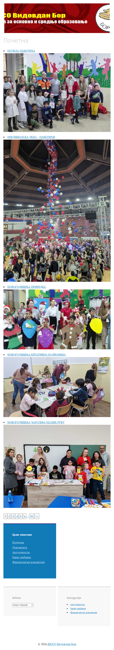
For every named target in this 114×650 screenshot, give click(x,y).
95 (31, 516)
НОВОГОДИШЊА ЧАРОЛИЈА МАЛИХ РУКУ (36, 422)
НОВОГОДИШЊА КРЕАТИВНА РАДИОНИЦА (36, 354)
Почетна (18, 542)
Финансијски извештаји (28, 562)
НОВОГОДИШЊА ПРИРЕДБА (26, 287)
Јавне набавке (21, 557)
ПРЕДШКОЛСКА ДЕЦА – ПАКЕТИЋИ (31, 137)
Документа (19, 547)
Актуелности (21, 552)
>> (36, 516)
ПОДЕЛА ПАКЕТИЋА (21, 51)
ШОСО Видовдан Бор (61, 644)
